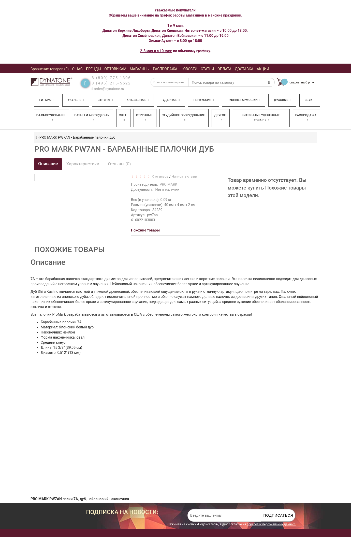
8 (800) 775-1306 (111, 78)
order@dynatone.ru (108, 89)
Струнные (144, 117)
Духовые (282, 100)
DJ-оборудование (50, 117)
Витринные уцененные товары (261, 117)
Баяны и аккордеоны (92, 117)
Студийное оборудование (183, 117)
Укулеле (76, 100)
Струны (105, 100)
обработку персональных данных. (271, 524)
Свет (122, 117)
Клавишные (137, 100)
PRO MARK (168, 184)
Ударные (171, 100)
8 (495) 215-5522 (111, 83)
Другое (220, 117)
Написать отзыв (184, 176)
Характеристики (82, 163)
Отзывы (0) (119, 163)
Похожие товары (145, 230)
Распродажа (305, 117)
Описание (48, 163)
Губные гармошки (244, 100)
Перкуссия (204, 100)
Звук (310, 100)
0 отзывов (159, 176)
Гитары (46, 100)
